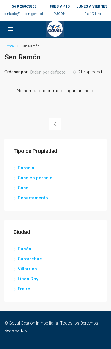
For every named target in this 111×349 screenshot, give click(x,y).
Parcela (26, 168)
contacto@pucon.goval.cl (23, 14)
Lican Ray (28, 279)
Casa (23, 188)
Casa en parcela (35, 178)
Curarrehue (30, 259)
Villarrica (27, 269)
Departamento (33, 198)
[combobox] (53, 72)
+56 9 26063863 (23, 6)
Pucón (24, 249)
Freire (24, 289)
